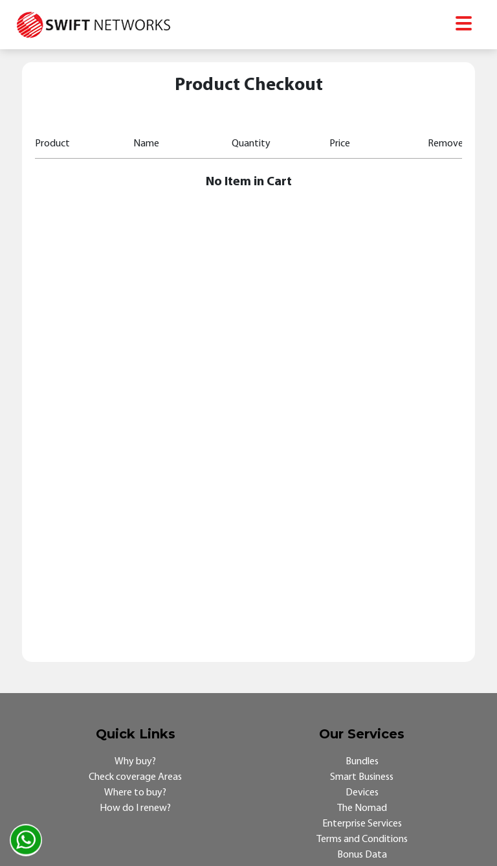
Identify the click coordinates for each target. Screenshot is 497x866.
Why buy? (135, 762)
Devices (362, 793)
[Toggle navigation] (463, 25)
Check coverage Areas (135, 777)
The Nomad (362, 808)
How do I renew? (135, 808)
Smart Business (361, 777)
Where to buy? (135, 793)
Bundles (362, 762)
